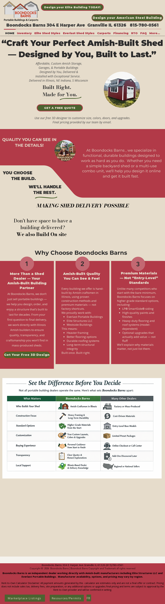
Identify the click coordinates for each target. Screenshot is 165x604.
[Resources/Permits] (67, 598)
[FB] (89, 598)
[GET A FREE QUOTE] (60, 107)
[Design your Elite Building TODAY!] (72, 7)
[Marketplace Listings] (25, 598)
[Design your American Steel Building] (127, 17)
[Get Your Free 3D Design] (26, 354)
